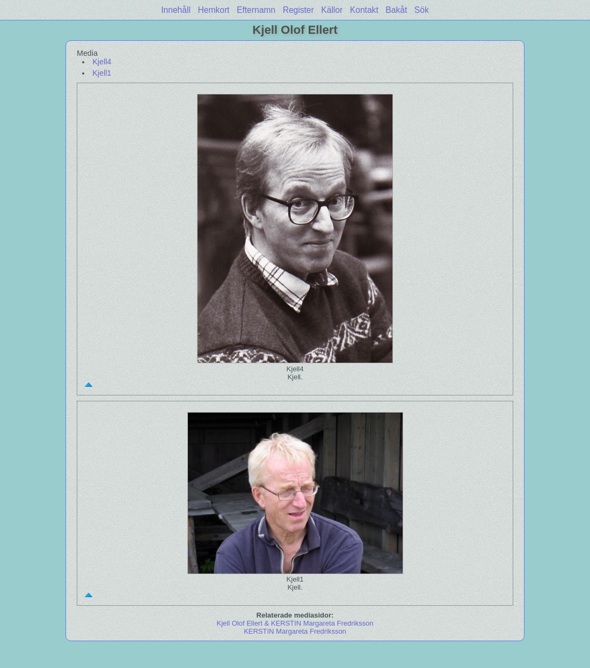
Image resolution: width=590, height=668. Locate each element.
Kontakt (364, 9)
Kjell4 (101, 61)
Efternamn (256, 9)
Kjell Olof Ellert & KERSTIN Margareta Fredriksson (295, 623)
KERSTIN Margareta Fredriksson (295, 631)
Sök (421, 9)
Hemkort (214, 9)
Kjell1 (101, 73)
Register (298, 9)
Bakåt (396, 9)
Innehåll (176, 9)
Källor (332, 9)
